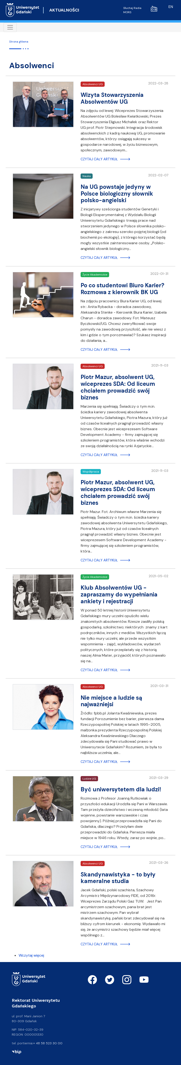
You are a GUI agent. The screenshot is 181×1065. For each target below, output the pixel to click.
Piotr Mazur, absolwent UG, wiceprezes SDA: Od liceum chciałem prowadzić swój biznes (118, 387)
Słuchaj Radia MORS (140, 10)
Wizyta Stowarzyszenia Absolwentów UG (112, 98)
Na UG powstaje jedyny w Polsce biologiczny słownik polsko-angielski (117, 193)
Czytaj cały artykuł (99, 159)
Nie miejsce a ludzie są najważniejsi (111, 701)
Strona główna (18, 41)
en (171, 6)
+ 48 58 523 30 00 (47, 1043)
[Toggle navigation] (10, 27)
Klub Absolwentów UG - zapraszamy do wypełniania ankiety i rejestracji (119, 594)
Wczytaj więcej (31, 955)
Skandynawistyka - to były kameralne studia (118, 878)
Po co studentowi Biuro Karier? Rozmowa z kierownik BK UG (122, 289)
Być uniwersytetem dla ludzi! (121, 789)
